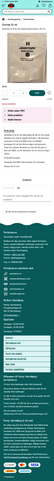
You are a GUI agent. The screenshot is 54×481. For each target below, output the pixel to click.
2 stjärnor (6, 188)
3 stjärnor (9, 188)
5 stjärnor (13, 188)
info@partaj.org (46, 1)
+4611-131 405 (18, 255)
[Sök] (49, 11)
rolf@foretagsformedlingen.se (17, 457)
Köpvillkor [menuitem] (10, 348)
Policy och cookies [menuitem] (14, 353)
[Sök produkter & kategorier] (24, 11)
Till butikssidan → (12, 315)
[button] (4, 6)
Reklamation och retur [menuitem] (16, 359)
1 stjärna (4, 188)
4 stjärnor (11, 188)
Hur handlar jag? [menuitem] (13, 343)
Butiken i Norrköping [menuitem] (15, 369)
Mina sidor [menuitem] (10, 364)
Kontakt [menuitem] (9, 337)
